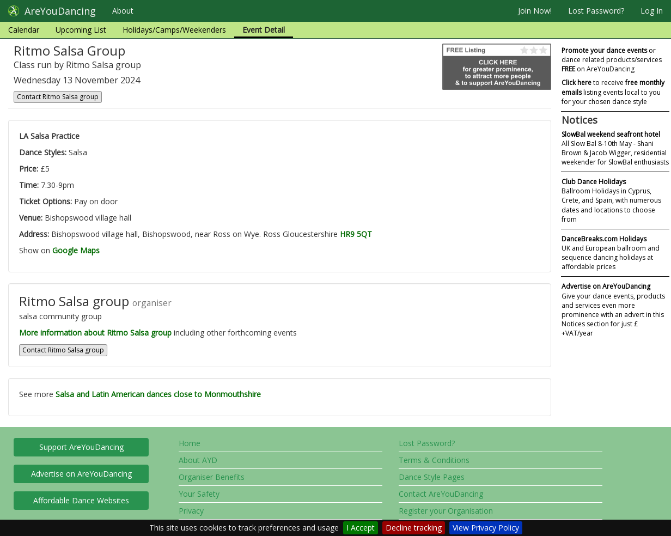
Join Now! (535, 10)
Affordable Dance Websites (81, 500)
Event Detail (263, 30)
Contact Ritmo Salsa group (58, 96)
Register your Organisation (446, 510)
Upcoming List (81, 30)
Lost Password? (596, 10)
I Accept (360, 527)
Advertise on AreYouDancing (81, 473)
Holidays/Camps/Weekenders (174, 30)
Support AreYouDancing (81, 447)
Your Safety (199, 494)
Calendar (23, 30)
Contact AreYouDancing (441, 494)
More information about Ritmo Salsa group (95, 332)
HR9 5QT (356, 234)
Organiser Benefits (212, 477)
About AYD (198, 460)
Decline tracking (414, 527)
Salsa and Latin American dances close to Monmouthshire (158, 394)
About (122, 10)
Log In (651, 10)
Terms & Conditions (434, 460)
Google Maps (76, 250)
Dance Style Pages (432, 477)
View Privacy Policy (486, 527)
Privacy (191, 510)
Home (189, 443)
